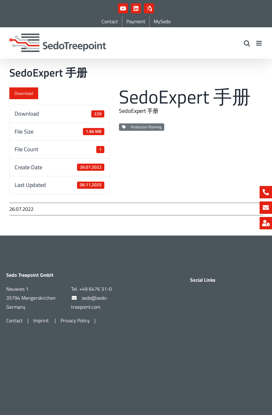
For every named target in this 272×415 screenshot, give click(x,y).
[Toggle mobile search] (247, 43)
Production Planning (141, 127)
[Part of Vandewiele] (136, 238)
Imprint (41, 320)
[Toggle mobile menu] (259, 43)
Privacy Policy (75, 320)
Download (24, 93)
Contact (14, 320)
